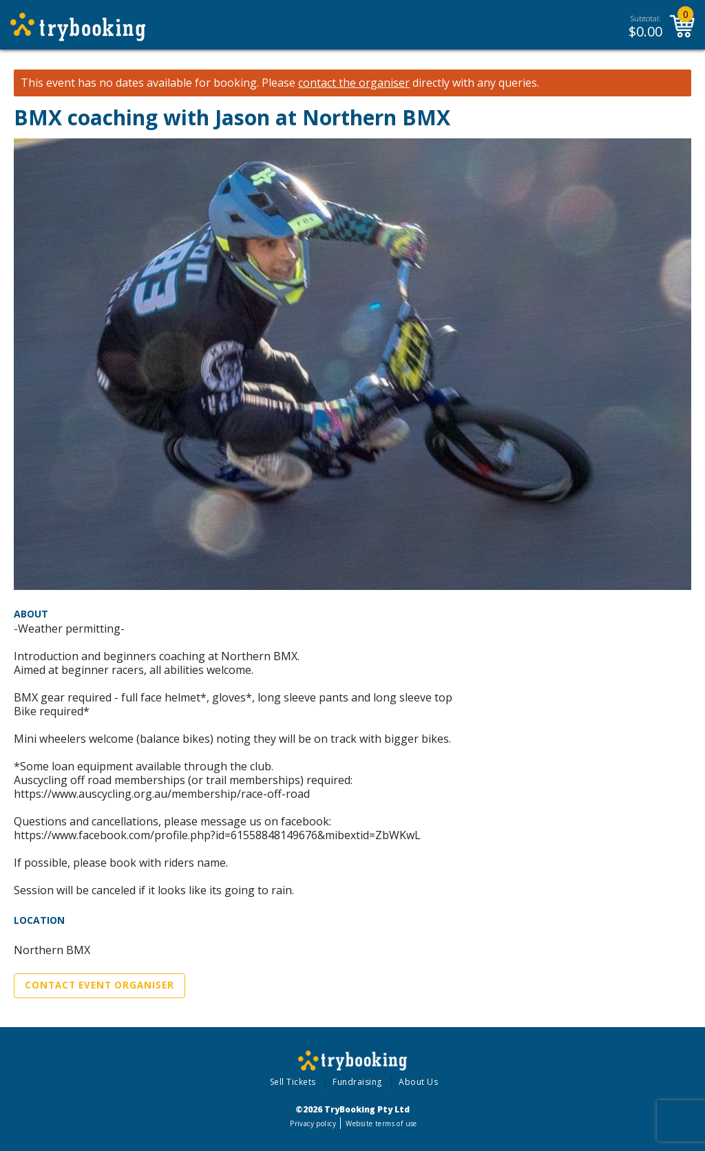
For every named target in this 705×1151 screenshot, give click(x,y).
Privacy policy (313, 1123)
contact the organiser (354, 82)
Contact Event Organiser (99, 985)
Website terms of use (381, 1123)
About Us (418, 1082)
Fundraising (357, 1082)
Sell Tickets (293, 1082)
